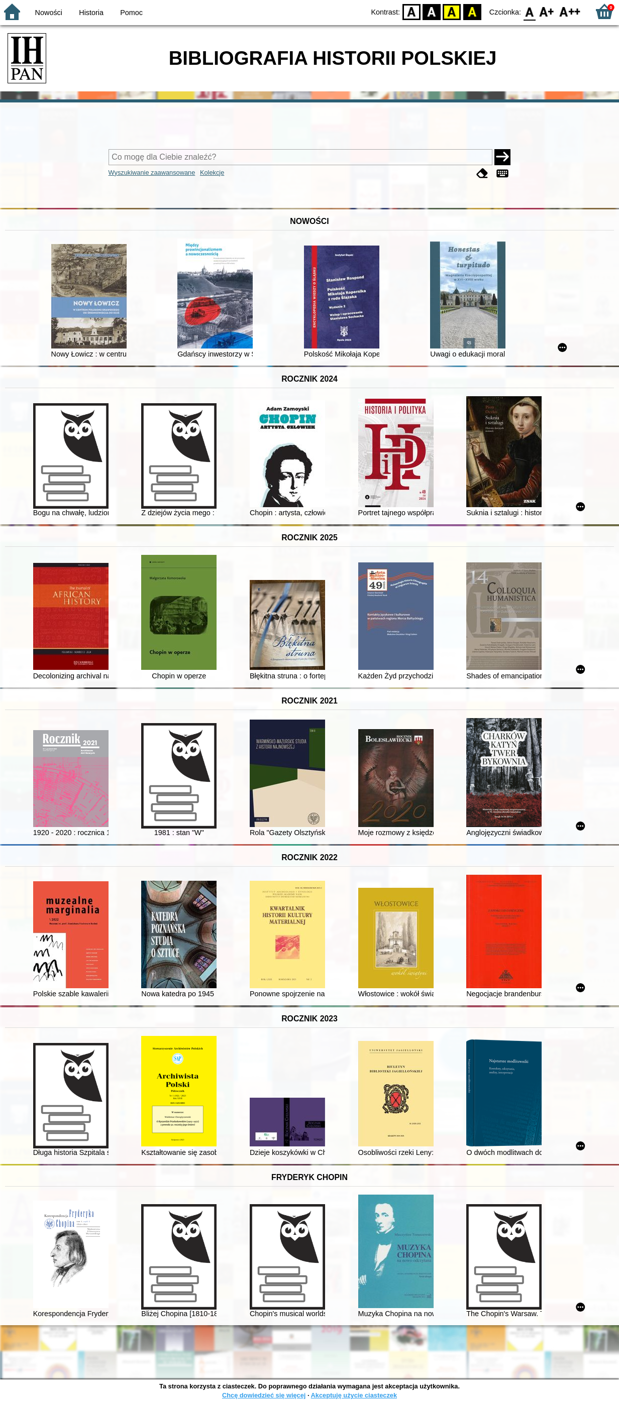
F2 (570, 11)
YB (452, 11)
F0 (529, 11)
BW (431, 11)
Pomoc (131, 13)
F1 (547, 11)
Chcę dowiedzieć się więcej (263, 1395)
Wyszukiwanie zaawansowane (152, 172)
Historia (91, 13)
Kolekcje (212, 172)
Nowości (48, 13)
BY (472, 11)
